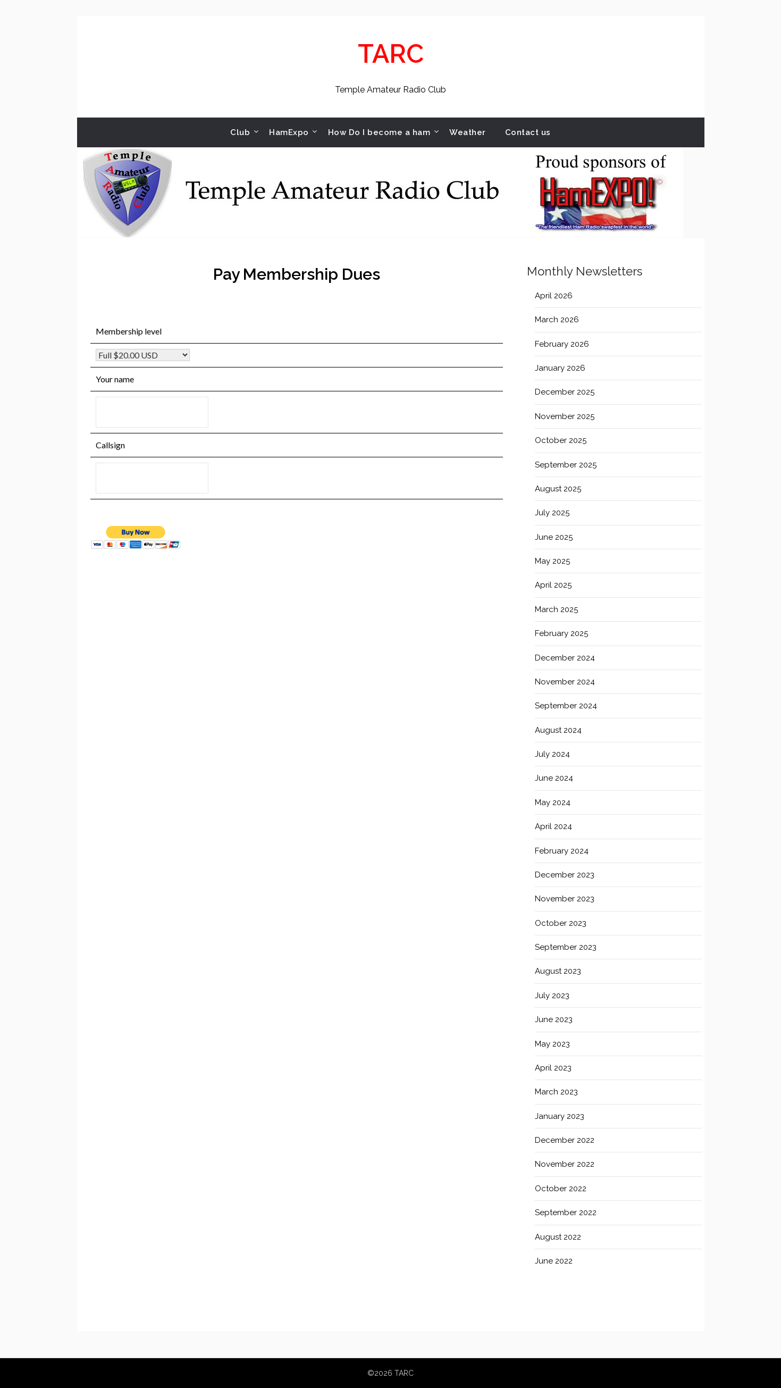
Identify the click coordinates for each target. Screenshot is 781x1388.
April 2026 (554, 295)
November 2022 (564, 1164)
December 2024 (565, 658)
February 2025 (561, 633)
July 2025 (552, 512)
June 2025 (554, 537)
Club (240, 132)
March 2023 (556, 1092)
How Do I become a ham (379, 132)
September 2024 (566, 705)
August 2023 (558, 971)
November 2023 (564, 899)
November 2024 (565, 682)
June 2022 (554, 1261)
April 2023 (553, 1068)
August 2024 (558, 730)
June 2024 (554, 778)
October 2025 (560, 440)
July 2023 (552, 995)
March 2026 (557, 319)
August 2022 (558, 1237)
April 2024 (553, 826)
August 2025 (558, 489)
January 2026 (560, 368)
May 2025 (552, 561)
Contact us (528, 132)
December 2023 (564, 875)
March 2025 (556, 609)
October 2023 (560, 923)
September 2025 (566, 465)
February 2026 (562, 344)
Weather (467, 132)
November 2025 (564, 416)
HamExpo (289, 132)
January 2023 (559, 1116)
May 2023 (552, 1044)
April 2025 (553, 585)
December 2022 (564, 1140)
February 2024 (562, 851)
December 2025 (564, 392)
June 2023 (554, 1019)
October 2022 (560, 1188)
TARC (391, 54)
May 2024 (552, 802)
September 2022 (566, 1212)
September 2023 (566, 947)
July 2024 (552, 754)
